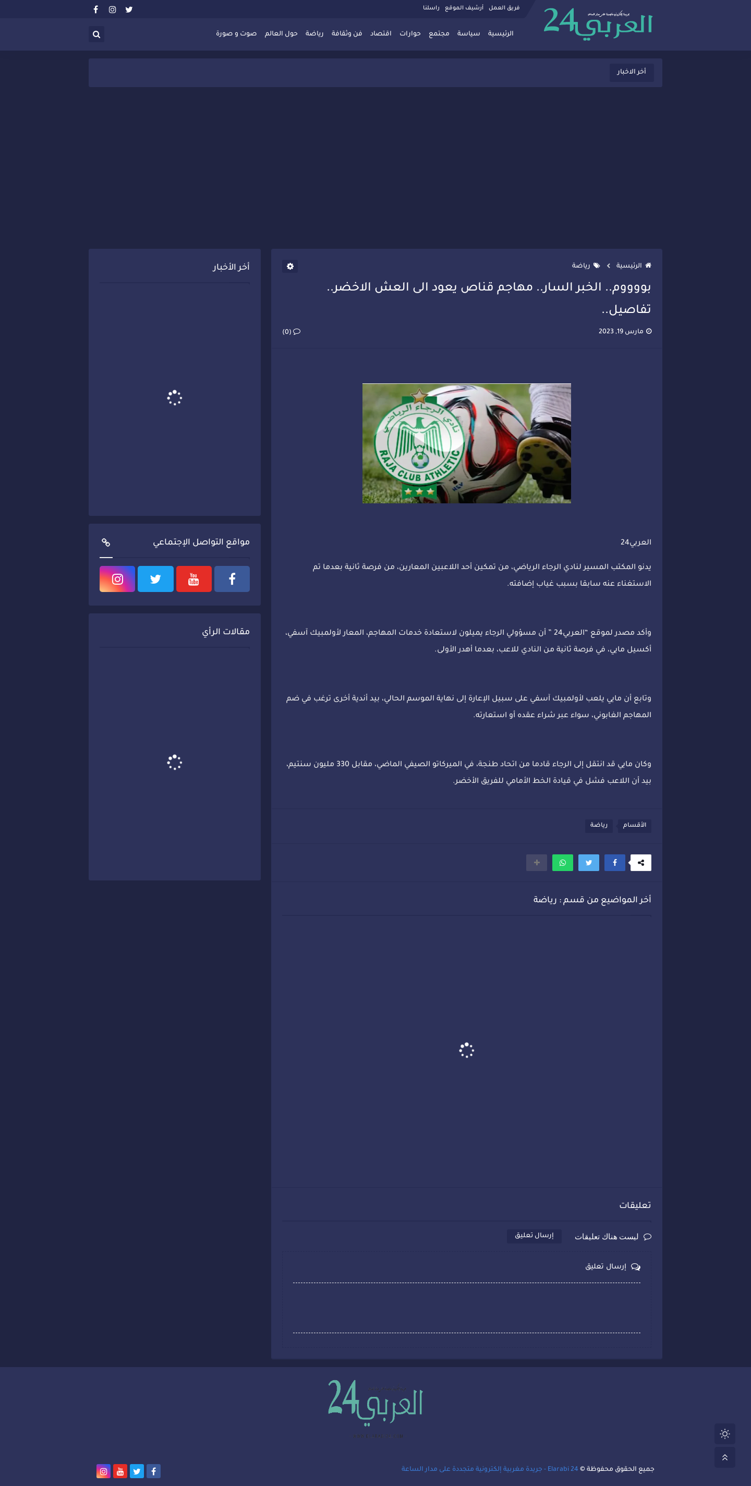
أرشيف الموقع (464, 8)
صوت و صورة (236, 34)
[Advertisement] (375, 168)
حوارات (410, 34)
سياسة (468, 34)
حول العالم (281, 34)
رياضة (315, 34)
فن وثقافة (347, 34)
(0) (291, 332)
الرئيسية (501, 34)
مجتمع (439, 34)
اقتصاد (381, 34)
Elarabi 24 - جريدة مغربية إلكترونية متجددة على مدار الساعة (490, 1469)
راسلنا (431, 8)
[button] (614, 862)
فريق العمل (504, 8)
